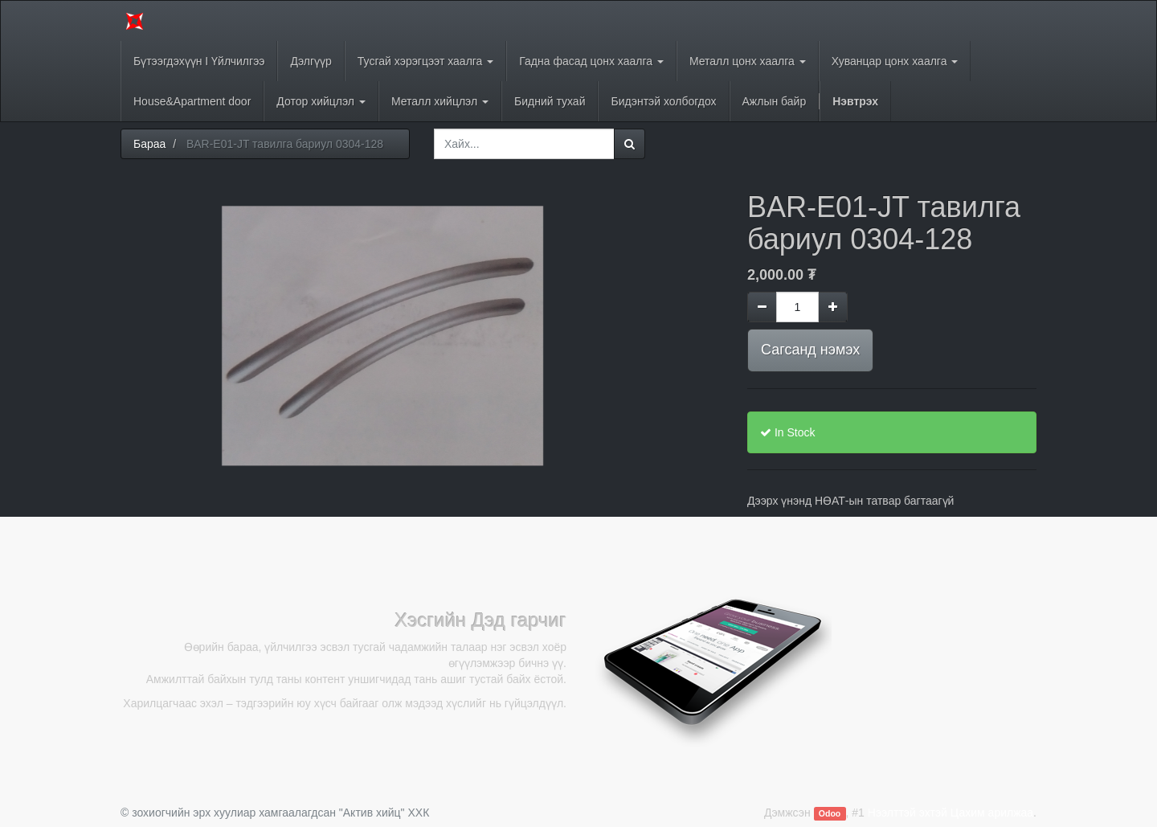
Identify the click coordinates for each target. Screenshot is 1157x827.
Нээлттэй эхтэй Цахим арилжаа (950, 812)
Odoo (829, 813)
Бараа (149, 143)
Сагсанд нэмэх (810, 350)
